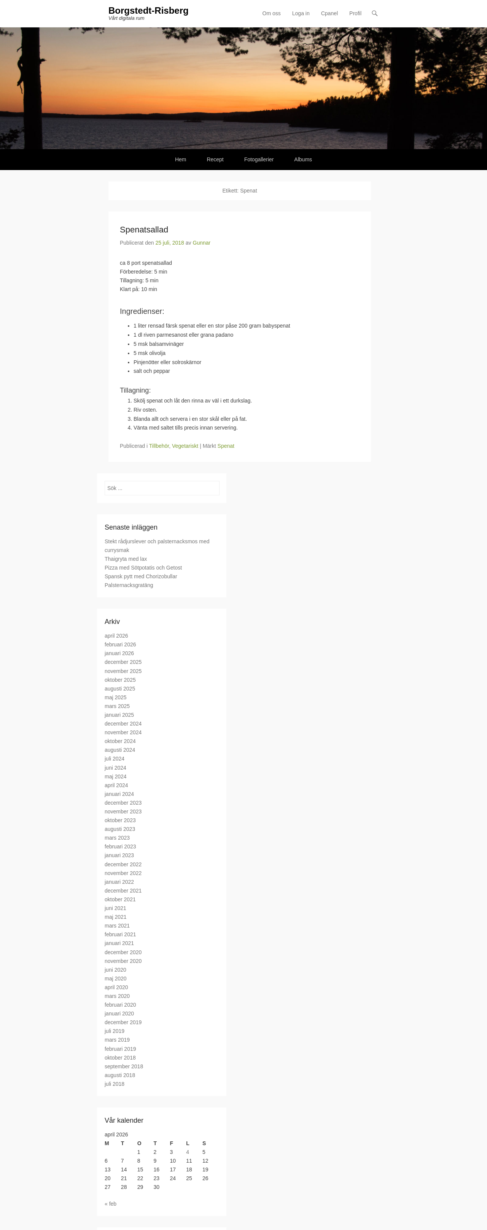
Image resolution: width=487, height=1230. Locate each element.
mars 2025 (117, 706)
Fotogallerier (259, 159)
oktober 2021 (120, 899)
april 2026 (116, 636)
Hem (180, 159)
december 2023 (123, 803)
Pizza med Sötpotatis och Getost (143, 568)
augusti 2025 (120, 689)
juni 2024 (115, 768)
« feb (110, 1204)
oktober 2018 (120, 1058)
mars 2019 (117, 1040)
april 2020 (116, 987)
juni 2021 (115, 908)
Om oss (272, 13)
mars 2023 (117, 838)
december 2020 (123, 952)
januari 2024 (119, 794)
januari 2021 (119, 943)
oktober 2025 (120, 680)
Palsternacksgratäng (129, 585)
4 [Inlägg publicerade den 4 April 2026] (187, 1152)
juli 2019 (114, 1031)
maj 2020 (116, 978)
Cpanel (329, 13)
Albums (303, 159)
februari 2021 (120, 934)
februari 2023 (120, 846)
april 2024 (116, 785)
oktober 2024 (120, 741)
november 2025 (123, 671)
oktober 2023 (120, 820)
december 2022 (123, 864)
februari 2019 (120, 1049)
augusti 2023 (120, 829)
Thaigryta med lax (126, 559)
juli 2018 (114, 1084)
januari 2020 (119, 1013)
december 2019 (123, 1022)
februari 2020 (120, 1005)
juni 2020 (115, 970)
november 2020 (123, 961)
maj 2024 (116, 776)
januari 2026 (119, 653)
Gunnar (202, 243)
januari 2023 (119, 855)
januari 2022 (119, 882)
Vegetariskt (185, 446)
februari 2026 (120, 644)
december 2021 (123, 891)
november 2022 (123, 873)
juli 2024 (114, 759)
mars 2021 (117, 926)
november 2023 (123, 811)
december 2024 (123, 724)
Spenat (226, 446)
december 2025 (123, 662)
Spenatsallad (144, 229)
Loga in (301, 13)
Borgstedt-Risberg (148, 10)
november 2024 (123, 732)
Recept (215, 159)
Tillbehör (159, 446)
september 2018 (124, 1066)
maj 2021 (116, 917)
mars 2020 (117, 996)
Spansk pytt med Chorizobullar (141, 576)
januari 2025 (119, 715)
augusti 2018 (120, 1075)
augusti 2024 (120, 750)
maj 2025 (116, 697)
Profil (355, 13)
